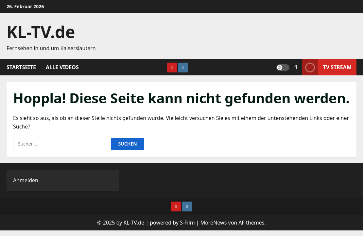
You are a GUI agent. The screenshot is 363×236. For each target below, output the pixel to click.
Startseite (21, 67)
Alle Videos (62, 67)
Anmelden (25, 180)
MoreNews (213, 222)
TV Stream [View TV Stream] (327, 67)
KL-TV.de (41, 32)
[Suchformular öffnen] (295, 67)
